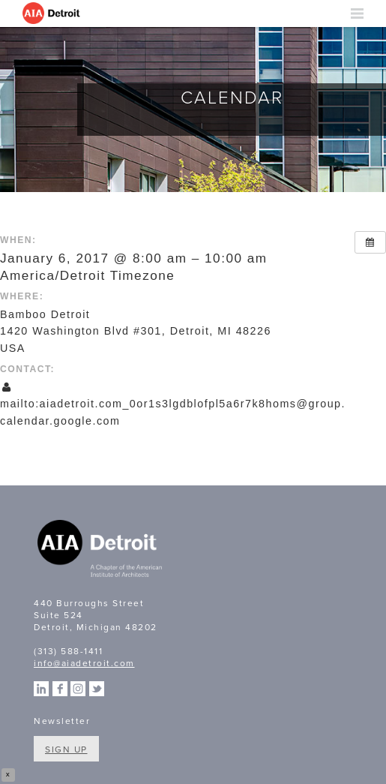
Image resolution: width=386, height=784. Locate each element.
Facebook (59, 688)
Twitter (96, 688)
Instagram (77, 688)
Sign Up (66, 749)
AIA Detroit (52, 13)
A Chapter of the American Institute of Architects (101, 550)
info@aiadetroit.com (84, 663)
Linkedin (41, 688)
